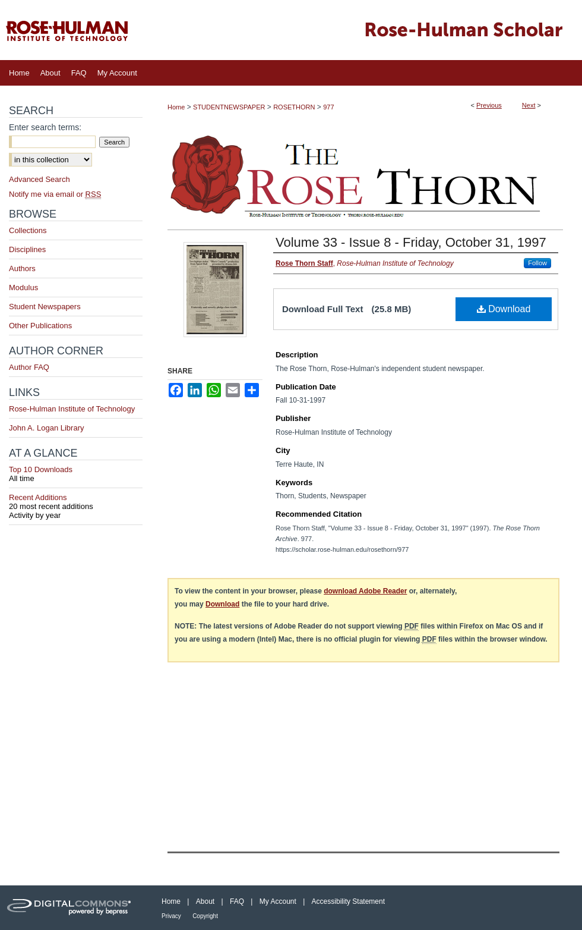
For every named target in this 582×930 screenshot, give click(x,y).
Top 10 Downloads (76, 474)
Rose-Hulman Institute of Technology (72, 408)
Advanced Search (39, 179)
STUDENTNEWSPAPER (229, 107)
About (205, 901)
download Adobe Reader (365, 591)
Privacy (171, 916)
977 (328, 107)
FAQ (237, 901)
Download (504, 309)
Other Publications (40, 325)
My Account (278, 901)
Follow (537, 262)
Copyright (205, 916)
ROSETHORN (294, 107)
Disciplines (27, 249)
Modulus (23, 287)
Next (529, 105)
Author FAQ (29, 367)
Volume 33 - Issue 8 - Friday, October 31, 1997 (411, 242)
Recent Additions (76, 502)
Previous (489, 105)
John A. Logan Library (46, 427)
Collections (28, 230)
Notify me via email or (55, 194)
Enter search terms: (45, 127)
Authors (22, 268)
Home (176, 107)
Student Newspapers (45, 306)
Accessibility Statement (348, 901)
